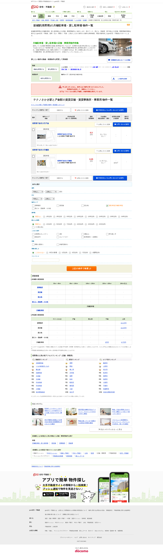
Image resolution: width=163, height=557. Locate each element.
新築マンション (49, 522)
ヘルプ (76, 537)
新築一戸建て (65, 453)
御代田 (72, 385)
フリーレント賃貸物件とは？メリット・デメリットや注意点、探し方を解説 (121, 422)
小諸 (71, 389)
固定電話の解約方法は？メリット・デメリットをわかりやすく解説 (87, 411)
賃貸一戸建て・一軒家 (64, 518)
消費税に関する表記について (71, 514)
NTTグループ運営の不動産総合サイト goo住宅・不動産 (48, 1)
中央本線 (39, 382)
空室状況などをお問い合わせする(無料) (110, 110)
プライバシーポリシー (66, 537)
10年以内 (80, 216)
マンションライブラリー (61, 530)
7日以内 (85, 252)
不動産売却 (48, 526)
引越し (51, 530)
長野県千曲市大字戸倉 (40, 123)
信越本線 (39, 373)
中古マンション (52, 453)
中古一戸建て (77, 453)
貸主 (60, 191)
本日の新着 (53, 252)
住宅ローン (98, 522)
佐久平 (72, 392)
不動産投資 (90, 522)
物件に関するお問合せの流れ (97, 510)
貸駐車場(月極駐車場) (116, 205)
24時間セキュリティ (41, 234)
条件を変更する (46, 78)
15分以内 (91, 224)
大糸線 (38, 376)
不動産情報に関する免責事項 (52, 466)
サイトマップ (91, 537)
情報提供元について (37, 466)
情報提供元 (109, 510)
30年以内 (124, 216)
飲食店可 (38, 237)
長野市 (105, 376)
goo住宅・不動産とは (51, 510)
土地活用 (55, 526)
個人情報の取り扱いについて (53, 514)
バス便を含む (39, 227)
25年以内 (113, 216)
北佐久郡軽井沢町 (109, 392)
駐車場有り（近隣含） (91, 237)
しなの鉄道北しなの (42, 366)
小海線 (38, 389)
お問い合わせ (83, 537)
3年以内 (59, 216)
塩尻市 (105, 379)
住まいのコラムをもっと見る (111, 429)
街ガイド (90, 530)
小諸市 (105, 382)
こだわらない (40, 252)
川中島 (72, 373)
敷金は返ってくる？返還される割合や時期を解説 (87, 422)
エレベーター (63, 237)
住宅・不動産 (124, 453)
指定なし (38, 216)
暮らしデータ (80, 456)
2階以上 (86, 234)
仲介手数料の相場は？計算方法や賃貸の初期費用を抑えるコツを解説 (53, 422)
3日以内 (74, 252)
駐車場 (84, 518)
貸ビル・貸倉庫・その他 (43, 208)
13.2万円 (123, 328)
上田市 (105, 366)
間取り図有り (39, 244)
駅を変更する (52, 69)
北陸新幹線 (39, 363)
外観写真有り (63, 244)
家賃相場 (69, 456)
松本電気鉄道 (40, 392)
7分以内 (69, 224)
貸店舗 (61, 205)
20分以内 (102, 224)
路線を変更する (39, 69)
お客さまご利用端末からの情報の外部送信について (72, 510)
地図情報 (120, 530)
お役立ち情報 (33, 530)
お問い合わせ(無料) (122, 124)
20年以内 (102, 216)
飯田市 (105, 363)
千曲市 (105, 385)
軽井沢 (72, 382)
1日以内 (64, 252)
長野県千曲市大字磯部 (40, 150)
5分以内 (59, 224)
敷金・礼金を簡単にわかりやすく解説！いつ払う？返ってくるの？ (121, 411)
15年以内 (91, 216)
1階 (60, 234)
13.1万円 (123, 323)
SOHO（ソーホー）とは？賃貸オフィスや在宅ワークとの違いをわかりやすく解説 (53, 411)
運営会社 (99, 537)
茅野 (71, 363)
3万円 (107, 342)
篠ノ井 (72, 369)
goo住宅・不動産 (34, 510)
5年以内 (69, 216)
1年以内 (49, 216)
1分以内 (49, 224)
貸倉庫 (71, 443)
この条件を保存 (122, 79)
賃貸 (92, 453)
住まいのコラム (99, 530)
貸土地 (86, 205)
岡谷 (71, 366)
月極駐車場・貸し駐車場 (40, 443)
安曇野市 (106, 389)
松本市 (105, 373)
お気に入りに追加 (81, 110)
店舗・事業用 (52, 518)
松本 (71, 379)
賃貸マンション (76, 518)
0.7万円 (123, 342)
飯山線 (38, 369)
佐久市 (105, 369)
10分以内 (80, 224)
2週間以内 (96, 252)
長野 (71, 376)
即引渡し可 (112, 234)
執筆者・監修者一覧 (110, 530)
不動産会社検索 (58, 456)
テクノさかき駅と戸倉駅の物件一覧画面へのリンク (48, 105)
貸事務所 (38, 205)
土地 (86, 453)
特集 (46, 530)
